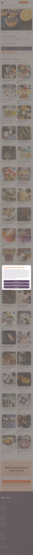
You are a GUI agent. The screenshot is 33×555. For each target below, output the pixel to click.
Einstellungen (16, 281)
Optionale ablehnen (17, 284)
